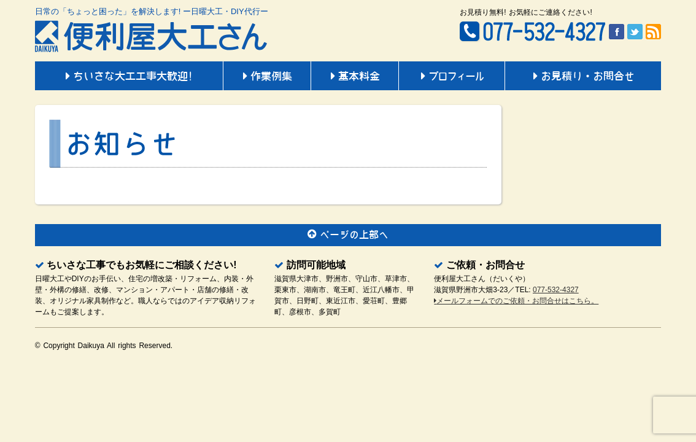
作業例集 (267, 76)
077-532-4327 (556, 289)
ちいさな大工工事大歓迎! (128, 76)
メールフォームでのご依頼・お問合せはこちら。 (516, 301)
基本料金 (355, 76)
